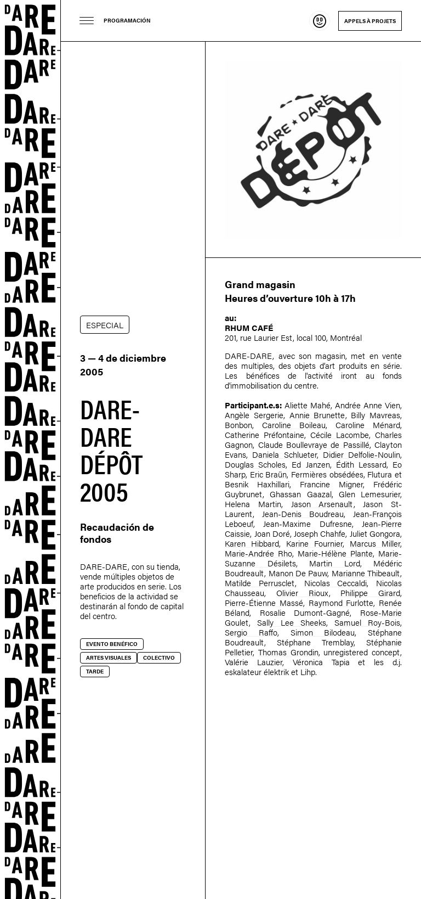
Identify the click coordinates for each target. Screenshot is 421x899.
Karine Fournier (314, 543)
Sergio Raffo (251, 632)
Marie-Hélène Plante (335, 553)
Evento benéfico (112, 644)
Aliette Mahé (308, 405)
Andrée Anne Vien (367, 405)
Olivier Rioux (302, 592)
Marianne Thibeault (366, 572)
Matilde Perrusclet (260, 582)
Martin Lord (334, 563)
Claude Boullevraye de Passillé (313, 444)
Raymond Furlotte (341, 602)
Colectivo (159, 657)
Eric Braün (268, 474)
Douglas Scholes (255, 464)
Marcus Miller (375, 543)
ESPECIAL (104, 324)
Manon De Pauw (298, 572)
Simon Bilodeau (323, 632)
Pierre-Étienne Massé (264, 602)
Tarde (95, 671)
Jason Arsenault (322, 503)
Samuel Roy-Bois (367, 622)
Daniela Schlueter (284, 454)
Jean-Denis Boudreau (303, 513)
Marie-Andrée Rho (258, 553)
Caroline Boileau (294, 424)
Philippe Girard (370, 592)
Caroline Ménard (367, 424)
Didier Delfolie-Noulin (361, 454)
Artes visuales (108, 657)
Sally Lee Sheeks (291, 622)
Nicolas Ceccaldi (335, 582)
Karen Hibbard (252, 543)
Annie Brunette (317, 414)
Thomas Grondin (288, 652)
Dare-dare (30, 449)
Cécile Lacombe (339, 434)
